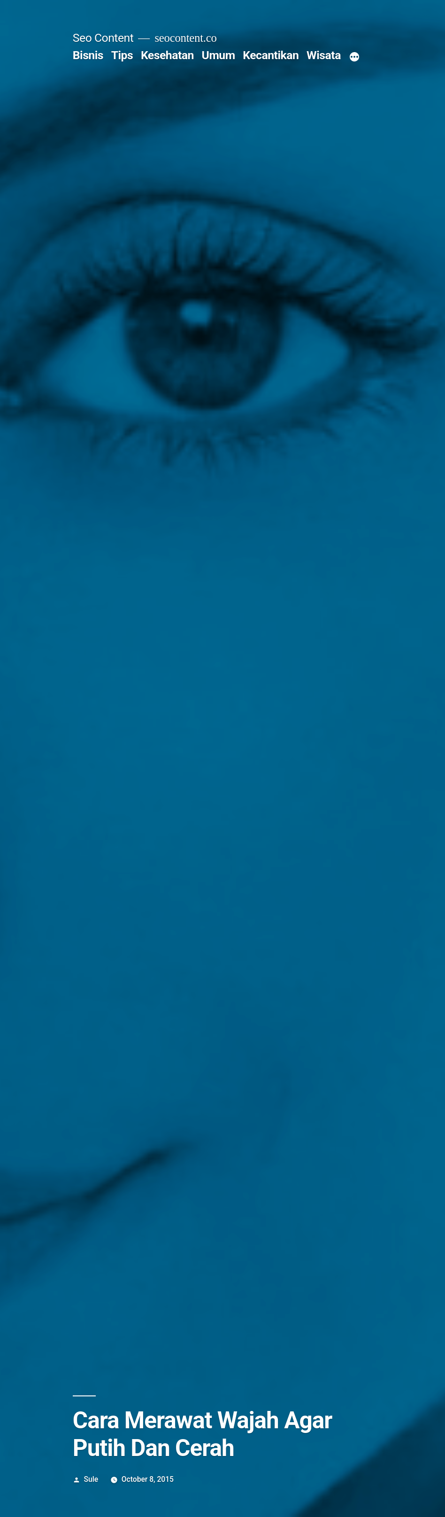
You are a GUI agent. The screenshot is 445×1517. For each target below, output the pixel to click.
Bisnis (88, 55)
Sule (91, 1479)
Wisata (324, 55)
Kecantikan (271, 55)
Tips (122, 55)
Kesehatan (167, 55)
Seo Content (103, 38)
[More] (354, 57)
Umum (218, 55)
